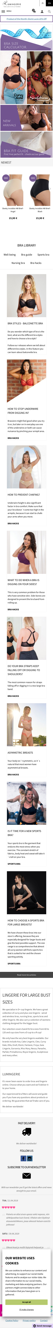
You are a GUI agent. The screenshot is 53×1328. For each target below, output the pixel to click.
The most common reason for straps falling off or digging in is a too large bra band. (26, 686)
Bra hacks (35, 263)
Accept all (26, 1302)
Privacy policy (29, 1320)
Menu (6, 11)
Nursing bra (18, 263)
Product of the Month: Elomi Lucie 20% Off (26, 18)
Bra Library (26, 245)
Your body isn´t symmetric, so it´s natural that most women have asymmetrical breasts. (24, 764)
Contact (43, 1320)
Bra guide (26, 254)
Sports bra (43, 254)
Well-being (10, 254)
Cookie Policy (12, 1320)
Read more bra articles (26, 975)
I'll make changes (26, 1309)
